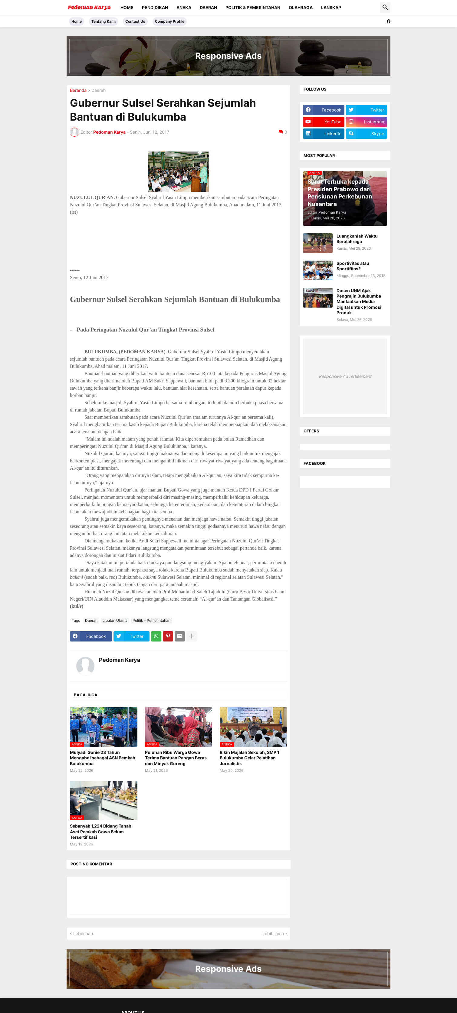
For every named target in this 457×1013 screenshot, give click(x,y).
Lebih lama (273, 933)
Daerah (208, 7)
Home (126, 7)
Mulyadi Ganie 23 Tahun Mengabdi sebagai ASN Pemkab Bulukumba (102, 758)
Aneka (183, 7)
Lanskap (331, 7)
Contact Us (135, 21)
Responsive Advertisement (345, 376)
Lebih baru (83, 933)
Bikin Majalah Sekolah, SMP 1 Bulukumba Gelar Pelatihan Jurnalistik (249, 758)
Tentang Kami (103, 21)
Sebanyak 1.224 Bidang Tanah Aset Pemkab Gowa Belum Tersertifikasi (100, 831)
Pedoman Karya (119, 660)
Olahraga (301, 7)
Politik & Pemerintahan (252, 7)
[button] (385, 7)
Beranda (78, 90)
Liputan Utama (115, 620)
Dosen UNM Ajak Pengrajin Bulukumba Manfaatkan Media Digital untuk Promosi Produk (359, 301)
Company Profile (169, 21)
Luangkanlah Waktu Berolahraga (357, 238)
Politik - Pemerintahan (151, 620)
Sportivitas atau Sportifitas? (353, 266)
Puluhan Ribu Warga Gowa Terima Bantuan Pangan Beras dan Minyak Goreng (176, 758)
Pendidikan (155, 7)
